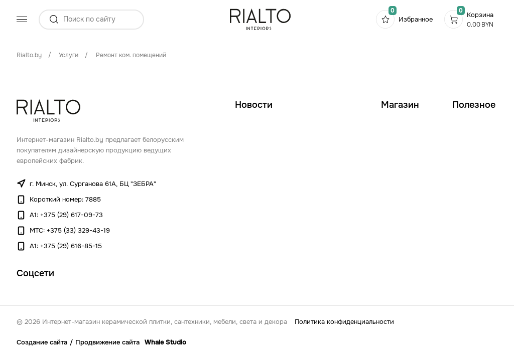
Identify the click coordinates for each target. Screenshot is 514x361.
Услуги (68, 55)
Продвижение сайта (107, 342)
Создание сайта (42, 342)
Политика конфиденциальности (344, 321)
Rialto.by (29, 55)
